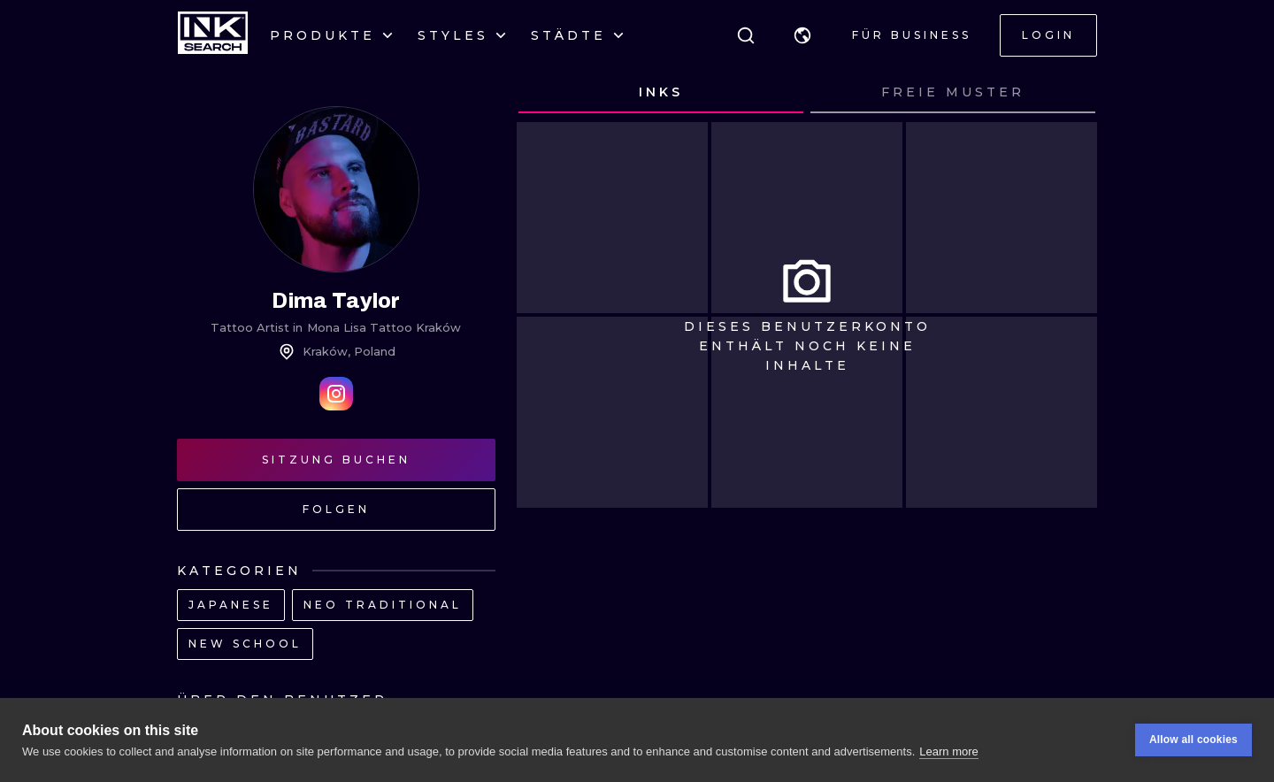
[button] (802, 35)
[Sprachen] (802, 35)
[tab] (660, 93)
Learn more (948, 752)
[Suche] (746, 35)
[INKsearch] (213, 35)
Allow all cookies (1193, 741)
